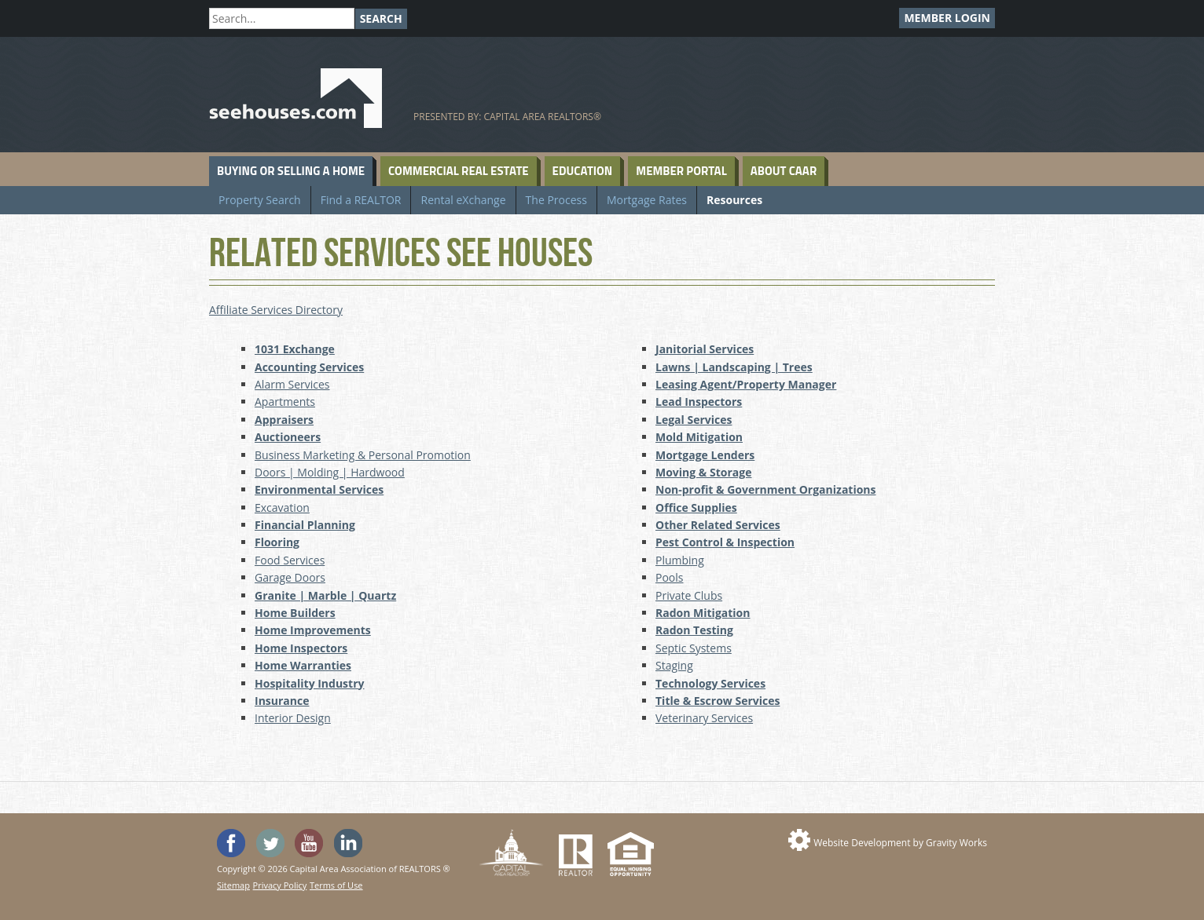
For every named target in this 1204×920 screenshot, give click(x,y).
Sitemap (233, 885)
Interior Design (293, 717)
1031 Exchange (295, 348)
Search (381, 18)
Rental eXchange (462, 199)
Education (582, 171)
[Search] (281, 18)
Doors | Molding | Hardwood (330, 472)
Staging (674, 665)
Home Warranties (303, 665)
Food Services (290, 560)
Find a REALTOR (361, 199)
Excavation (282, 507)
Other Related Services (717, 524)
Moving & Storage (703, 472)
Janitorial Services (704, 348)
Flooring (277, 542)
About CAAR (784, 171)
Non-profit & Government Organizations (765, 489)
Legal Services (693, 419)
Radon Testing (694, 629)
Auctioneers (288, 436)
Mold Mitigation (699, 436)
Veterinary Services (704, 717)
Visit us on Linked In (348, 843)
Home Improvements (313, 629)
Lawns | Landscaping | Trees (734, 367)
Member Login (947, 17)
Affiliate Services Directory (276, 309)
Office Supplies (696, 507)
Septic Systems (693, 648)
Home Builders (295, 612)
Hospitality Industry (309, 683)
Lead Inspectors (698, 401)
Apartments (285, 401)
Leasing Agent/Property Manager (745, 384)
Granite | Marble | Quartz (325, 595)
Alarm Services (292, 384)
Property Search (259, 199)
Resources (734, 199)
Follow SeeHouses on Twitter (270, 843)
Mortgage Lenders (704, 454)
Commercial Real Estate (458, 171)
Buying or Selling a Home (291, 171)
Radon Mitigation (702, 612)
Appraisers (284, 419)
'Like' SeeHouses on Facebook (231, 843)
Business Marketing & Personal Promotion (363, 454)
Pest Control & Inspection (725, 542)
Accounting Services (309, 367)
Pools (669, 577)
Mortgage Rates (647, 199)
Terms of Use (336, 885)
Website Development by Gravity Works (900, 842)
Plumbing (679, 560)
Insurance (282, 700)
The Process (556, 199)
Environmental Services (319, 489)
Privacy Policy (280, 885)
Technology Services (710, 683)
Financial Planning (305, 524)
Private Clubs (688, 595)
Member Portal (681, 171)
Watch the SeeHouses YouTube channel (309, 843)
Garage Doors (290, 577)
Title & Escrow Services (717, 700)
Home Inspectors (301, 648)
